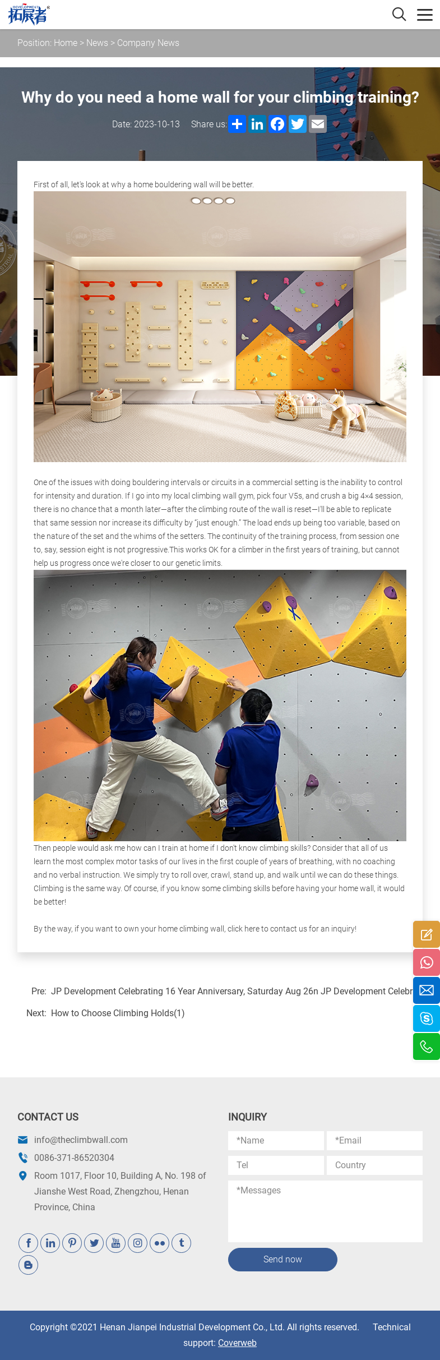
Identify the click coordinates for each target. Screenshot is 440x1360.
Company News (148, 43)
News (97, 43)
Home (65, 43)
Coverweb (237, 1343)
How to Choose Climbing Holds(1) (118, 1013)
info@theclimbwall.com (81, 1140)
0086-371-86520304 (74, 1157)
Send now (282, 1259)
